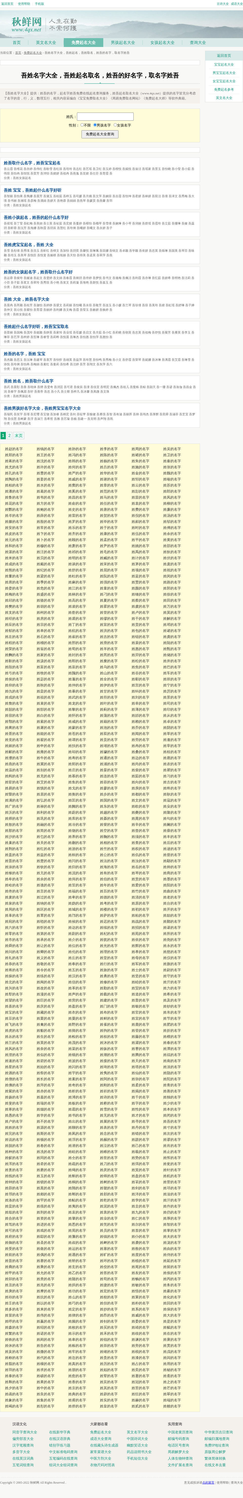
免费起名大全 (83, 42)
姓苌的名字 (140, 1182)
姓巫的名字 (77, 667)
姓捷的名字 (109, 1285)
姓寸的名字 (172, 1127)
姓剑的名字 (140, 1188)
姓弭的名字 (140, 1164)
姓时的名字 (140, 528)
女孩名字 (122, 125)
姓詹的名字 (14, 703)
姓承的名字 (45, 940)
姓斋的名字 (172, 1376)
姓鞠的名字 (109, 837)
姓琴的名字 (140, 873)
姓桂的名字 (172, 752)
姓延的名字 (172, 1261)
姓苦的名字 (140, 1388)
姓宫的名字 (140, 685)
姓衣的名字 (77, 1012)
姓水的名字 (45, 485)
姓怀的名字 (77, 715)
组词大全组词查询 (63, 1465)
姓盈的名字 (77, 1006)
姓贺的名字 (109, 516)
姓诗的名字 (109, 1097)
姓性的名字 (140, 1109)
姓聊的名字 (77, 1127)
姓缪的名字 (109, 619)
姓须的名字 (140, 837)
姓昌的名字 (77, 497)
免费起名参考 (224, 89)
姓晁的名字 (140, 818)
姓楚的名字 (45, 861)
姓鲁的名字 (14, 497)
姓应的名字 (14, 625)
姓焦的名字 (140, 667)
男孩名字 (102, 125)
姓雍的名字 (45, 752)
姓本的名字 (172, 1109)
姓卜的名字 (45, 540)
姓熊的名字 (14, 570)
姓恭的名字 (14, 964)
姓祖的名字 (45, 697)
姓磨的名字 (45, 1170)
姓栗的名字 (45, 1018)
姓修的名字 (109, 982)
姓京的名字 (77, 1388)
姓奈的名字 (45, 1049)
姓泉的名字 (14, 903)
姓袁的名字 (140, 503)
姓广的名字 (14, 806)
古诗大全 (223, 4)
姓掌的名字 (172, 1230)
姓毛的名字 (109, 552)
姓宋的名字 (109, 564)
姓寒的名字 (14, 1109)
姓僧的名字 (14, 1079)
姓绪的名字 (109, 1352)
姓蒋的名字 (14, 461)
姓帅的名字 (172, 867)
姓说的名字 (14, 1140)
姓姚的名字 (140, 546)
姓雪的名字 (109, 1109)
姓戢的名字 (140, 1152)
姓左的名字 (14, 637)
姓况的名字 (77, 873)
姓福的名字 (77, 891)
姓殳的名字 (172, 806)
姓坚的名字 (140, 976)
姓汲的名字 (45, 661)
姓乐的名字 (77, 528)
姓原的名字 (140, 903)
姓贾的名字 (140, 582)
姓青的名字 (172, 1085)
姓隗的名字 (77, 673)
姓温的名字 (14, 770)
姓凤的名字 (172, 497)
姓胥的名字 (14, 734)
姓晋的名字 (14, 861)
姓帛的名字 (172, 1012)
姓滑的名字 (109, 643)
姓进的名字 (45, 1224)
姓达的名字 (77, 927)
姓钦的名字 (45, 867)
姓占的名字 (140, 1364)
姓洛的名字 (14, 1200)
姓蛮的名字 (14, 1206)
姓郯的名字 (45, 1194)
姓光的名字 (109, 946)
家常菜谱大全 (100, 1452)
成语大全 (237, 4)
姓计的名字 (140, 558)
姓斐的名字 (14, 1103)
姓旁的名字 (140, 1346)
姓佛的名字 (14, 1085)
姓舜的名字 (14, 946)
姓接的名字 (109, 1061)
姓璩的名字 (109, 752)
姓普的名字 (140, 1000)
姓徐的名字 (172, 594)
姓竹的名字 (140, 891)
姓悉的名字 (77, 1224)
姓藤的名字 (140, 1037)
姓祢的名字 (14, 1297)
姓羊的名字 (109, 649)
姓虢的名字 (109, 1188)
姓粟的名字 (77, 1018)
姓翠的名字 (172, 1394)
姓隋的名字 (77, 1188)
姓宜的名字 (140, 1018)
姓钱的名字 (45, 449)
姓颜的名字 (140, 588)
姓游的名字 (77, 849)
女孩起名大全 (162, 42)
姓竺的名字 (109, 849)
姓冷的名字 (77, 825)
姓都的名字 (140, 794)
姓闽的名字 (45, 982)
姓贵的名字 (109, 1358)
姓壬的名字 (14, 1303)
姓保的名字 (172, 1309)
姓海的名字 (109, 867)
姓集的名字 (45, 1400)
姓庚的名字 (14, 1291)
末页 (19, 435)
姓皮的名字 (14, 534)
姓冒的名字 (14, 1315)
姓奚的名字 (77, 491)
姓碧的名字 (45, 1061)
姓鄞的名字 (172, 921)
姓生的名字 (45, 1037)
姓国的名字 (109, 800)
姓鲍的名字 (45, 509)
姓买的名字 (109, 1327)
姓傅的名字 (172, 528)
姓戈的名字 (77, 788)
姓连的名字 (109, 776)
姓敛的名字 (45, 1249)
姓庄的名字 (77, 770)
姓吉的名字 (109, 637)
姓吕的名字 (109, 467)
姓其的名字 (109, 1388)
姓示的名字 (77, 1333)
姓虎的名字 (14, 1030)
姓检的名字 (77, 1037)
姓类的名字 (45, 1279)
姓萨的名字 (109, 915)
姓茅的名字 (140, 564)
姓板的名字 (77, 1103)
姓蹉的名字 (140, 1140)
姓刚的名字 (109, 1085)
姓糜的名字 (109, 661)
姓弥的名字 (140, 1079)
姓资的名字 (45, 1218)
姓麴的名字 (14, 655)
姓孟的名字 (109, 540)
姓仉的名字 (140, 855)
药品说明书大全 (139, 1452)
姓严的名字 (77, 473)
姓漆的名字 (140, 1358)
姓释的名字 (14, 1382)
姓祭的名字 (45, 1073)
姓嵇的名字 (45, 921)
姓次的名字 (172, 1133)
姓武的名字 (77, 697)
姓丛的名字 (14, 1037)
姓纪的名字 (45, 570)
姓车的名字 (172, 673)
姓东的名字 (109, 806)
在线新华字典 (59, 1432)
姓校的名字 (109, 1297)
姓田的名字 (172, 600)
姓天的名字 (140, 1061)
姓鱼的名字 (77, 782)
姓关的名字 (45, 843)
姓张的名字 (172, 467)
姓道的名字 (140, 994)
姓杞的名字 (109, 934)
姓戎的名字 (14, 697)
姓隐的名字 (172, 1073)
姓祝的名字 (172, 570)
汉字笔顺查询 (23, 1445)
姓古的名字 (172, 782)
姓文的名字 (140, 800)
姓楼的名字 (109, 909)
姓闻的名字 (140, 734)
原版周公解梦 (215, 1452)
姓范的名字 (109, 491)
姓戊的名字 (172, 1352)
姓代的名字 (45, 1358)
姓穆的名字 (45, 546)
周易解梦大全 (178, 1452)
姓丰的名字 (172, 837)
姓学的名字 (45, 1115)
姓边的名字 (140, 758)
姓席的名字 (14, 582)
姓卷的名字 (45, 1146)
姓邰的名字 (140, 715)
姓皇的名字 (109, 1406)
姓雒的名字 (172, 1406)
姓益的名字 (45, 855)
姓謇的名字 (140, 1049)
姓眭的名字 (77, 1152)
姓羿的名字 (140, 655)
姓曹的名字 (45, 473)
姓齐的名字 (77, 534)
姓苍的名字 (77, 734)
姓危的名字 (45, 588)
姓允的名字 (45, 1273)
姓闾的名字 (172, 1358)
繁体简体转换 (215, 1458)
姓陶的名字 (14, 479)
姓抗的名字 (45, 1297)
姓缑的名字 (14, 873)
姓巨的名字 (45, 1000)
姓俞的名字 (77, 503)
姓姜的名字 (45, 479)
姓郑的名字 (14, 455)
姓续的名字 (109, 927)
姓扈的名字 (172, 758)
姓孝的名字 (140, 952)
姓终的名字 (172, 788)
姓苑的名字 (140, 934)
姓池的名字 (109, 728)
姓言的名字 (45, 891)
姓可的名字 (14, 1230)
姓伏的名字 (172, 558)
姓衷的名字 (109, 1212)
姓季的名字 (45, 582)
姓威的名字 (140, 1315)
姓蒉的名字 (14, 1170)
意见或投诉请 (199, 1482)
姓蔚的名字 (77, 812)
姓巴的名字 (172, 667)
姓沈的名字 (45, 461)
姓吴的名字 (172, 449)
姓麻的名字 (77, 582)
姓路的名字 (172, 582)
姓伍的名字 (140, 534)
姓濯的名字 (140, 1043)
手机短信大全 (137, 1458)
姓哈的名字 (14, 885)
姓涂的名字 (14, 867)
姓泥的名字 (109, 1206)
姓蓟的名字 (109, 709)
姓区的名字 (45, 909)
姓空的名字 (109, 831)
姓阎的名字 (14, 776)
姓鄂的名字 (14, 722)
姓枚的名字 (77, 1327)
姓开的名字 (172, 909)
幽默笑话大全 (137, 1445)
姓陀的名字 (172, 1079)
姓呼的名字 (14, 1321)
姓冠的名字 (140, 1382)
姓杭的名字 (77, 631)
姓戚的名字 (77, 479)
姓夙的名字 (77, 1133)
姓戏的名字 (45, 1230)
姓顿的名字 (45, 1140)
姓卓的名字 (172, 722)
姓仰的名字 (14, 685)
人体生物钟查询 (180, 1458)
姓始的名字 (45, 1067)
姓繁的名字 (14, 1333)
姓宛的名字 (14, 921)
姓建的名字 (109, 1000)
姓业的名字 (109, 1218)
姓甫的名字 (77, 1400)
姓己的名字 (140, 1146)
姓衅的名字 (109, 1243)
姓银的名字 (140, 1006)
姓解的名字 (172, 619)
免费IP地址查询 (217, 1445)
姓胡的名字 (45, 606)
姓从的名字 (172, 715)
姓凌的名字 (77, 606)
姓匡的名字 (77, 800)
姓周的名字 (140, 449)
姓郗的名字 (140, 679)
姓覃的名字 (45, 915)
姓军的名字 (140, 964)
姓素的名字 (77, 1079)
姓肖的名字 (172, 1146)
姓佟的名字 (14, 891)
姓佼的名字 (109, 1267)
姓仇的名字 (14, 691)
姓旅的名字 (109, 970)
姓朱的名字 (140, 461)
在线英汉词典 (23, 1458)
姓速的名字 (14, 1061)
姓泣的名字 (109, 1146)
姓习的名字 (172, 776)
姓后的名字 (172, 843)
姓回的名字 (172, 1303)
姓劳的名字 (140, 740)
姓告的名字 (45, 1346)
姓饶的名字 (77, 831)
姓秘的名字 (172, 1370)
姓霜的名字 (77, 1109)
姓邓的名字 (172, 625)
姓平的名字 (140, 540)
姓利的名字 (45, 812)
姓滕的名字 (14, 522)
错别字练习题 (59, 1445)
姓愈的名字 (77, 1376)
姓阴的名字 (172, 728)
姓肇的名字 (77, 1218)
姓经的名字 (14, 619)
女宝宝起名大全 (224, 81)
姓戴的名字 (45, 564)
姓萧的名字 (77, 546)
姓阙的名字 (77, 806)
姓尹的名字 (109, 546)
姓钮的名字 (140, 637)
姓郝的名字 (140, 522)
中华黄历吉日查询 (219, 1432)
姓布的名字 (109, 1012)
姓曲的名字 (172, 891)
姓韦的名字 (45, 497)
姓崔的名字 (77, 637)
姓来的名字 (45, 1309)
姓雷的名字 (77, 516)
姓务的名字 (172, 1285)
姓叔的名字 (77, 1243)
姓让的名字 (45, 946)
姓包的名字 (140, 631)
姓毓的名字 (172, 1327)
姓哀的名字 (77, 1212)
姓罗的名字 (77, 522)
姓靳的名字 (14, 661)
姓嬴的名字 (45, 1321)
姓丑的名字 (14, 1285)
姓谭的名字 (77, 740)
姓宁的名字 (172, 685)
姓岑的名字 (14, 516)
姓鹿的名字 (140, 1024)
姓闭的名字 (172, 1115)
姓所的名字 (172, 934)
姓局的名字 (14, 909)
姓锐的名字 (109, 1339)
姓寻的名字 (140, 1121)
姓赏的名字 (140, 879)
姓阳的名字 (172, 885)
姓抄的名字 (109, 1309)
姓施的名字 (140, 467)
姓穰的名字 (45, 1364)
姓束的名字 (45, 703)
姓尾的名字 (140, 1267)
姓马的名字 (109, 497)
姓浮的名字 (77, 1140)
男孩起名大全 (123, 42)
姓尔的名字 (140, 1224)
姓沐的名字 (109, 1043)
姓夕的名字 (14, 1388)
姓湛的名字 (14, 552)
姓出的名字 (77, 1121)
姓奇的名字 (77, 1085)
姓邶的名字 (109, 1194)
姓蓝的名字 (140, 576)
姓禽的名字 (45, 1024)
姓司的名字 (172, 703)
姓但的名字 (109, 1303)
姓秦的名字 (172, 461)
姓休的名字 (14, 1346)
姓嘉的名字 (45, 1097)
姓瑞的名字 (45, 1103)
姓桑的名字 (140, 752)
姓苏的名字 (172, 485)
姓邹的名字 (140, 479)
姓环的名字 (109, 1261)
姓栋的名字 (77, 1346)
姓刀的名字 (109, 1164)
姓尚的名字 (140, 764)
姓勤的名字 (109, 988)
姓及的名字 (172, 1000)
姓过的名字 (45, 897)
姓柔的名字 (140, 1085)
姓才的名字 (140, 1115)
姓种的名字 (14, 1152)
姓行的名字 (109, 964)
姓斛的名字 (77, 1176)
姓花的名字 (14, 503)
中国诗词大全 (137, 1439)
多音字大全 (21, 1452)
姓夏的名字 (109, 600)
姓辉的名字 (140, 946)
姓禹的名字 (140, 552)
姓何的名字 (77, 467)
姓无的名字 (109, 1115)
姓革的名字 (77, 988)
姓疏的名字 (77, 1164)
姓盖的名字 (14, 855)
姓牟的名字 (14, 879)
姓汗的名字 (172, 1200)
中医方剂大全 (100, 1458)
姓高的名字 (77, 600)
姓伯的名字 (109, 879)
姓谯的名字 (45, 885)
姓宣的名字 (109, 625)
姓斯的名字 (45, 1133)
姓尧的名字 (172, 940)
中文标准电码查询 (63, 1452)
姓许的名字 (45, 467)
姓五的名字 (77, 970)
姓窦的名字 (77, 485)
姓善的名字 (172, 1091)
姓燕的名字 (14, 764)
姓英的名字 (45, 1043)
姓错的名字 (140, 1133)
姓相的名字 (109, 843)
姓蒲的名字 (109, 715)
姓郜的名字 (45, 709)
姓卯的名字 (14, 1279)
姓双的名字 (109, 734)
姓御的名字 (14, 1243)
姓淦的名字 (172, 1194)
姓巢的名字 (14, 843)
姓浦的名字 (109, 764)
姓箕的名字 (140, 1170)
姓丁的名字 (77, 625)
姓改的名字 (45, 988)
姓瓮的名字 (172, 1164)
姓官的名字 (140, 1012)
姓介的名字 (77, 940)
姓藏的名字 (45, 1012)
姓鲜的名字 (109, 1018)
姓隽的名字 (109, 1073)
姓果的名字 (45, 1382)
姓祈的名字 (109, 1091)
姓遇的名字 (77, 1255)
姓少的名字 (172, 1103)
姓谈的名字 (77, 564)
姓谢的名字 (109, 479)
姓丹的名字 (140, 1127)
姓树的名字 (109, 1182)
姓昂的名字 (109, 1315)
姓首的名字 (140, 1230)
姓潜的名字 (77, 1146)
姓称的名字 (14, 1358)
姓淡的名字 (172, 1067)
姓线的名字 (14, 1176)
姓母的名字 (140, 958)
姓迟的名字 (109, 921)
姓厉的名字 (172, 691)
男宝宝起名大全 (224, 73)
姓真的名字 (77, 1364)
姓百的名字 (109, 891)
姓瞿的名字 (172, 770)
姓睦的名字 (140, 982)
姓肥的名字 (172, 1024)
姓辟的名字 (109, 1394)
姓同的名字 (45, 1158)
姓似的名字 (45, 1055)
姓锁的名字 (45, 1182)
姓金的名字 (140, 473)
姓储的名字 (172, 655)
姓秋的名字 (45, 685)
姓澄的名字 (14, 1055)
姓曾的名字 (140, 831)
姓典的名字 (77, 1394)
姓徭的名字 (45, 1206)
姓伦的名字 (77, 952)
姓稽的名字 (45, 643)
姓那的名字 (14, 831)
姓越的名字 (109, 812)
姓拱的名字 (77, 1285)
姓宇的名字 (77, 1073)
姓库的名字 (77, 818)
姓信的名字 (77, 982)
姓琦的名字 (109, 1067)
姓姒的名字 (109, 1370)
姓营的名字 (77, 1000)
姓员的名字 (109, 1230)
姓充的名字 (45, 776)
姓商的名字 (172, 873)
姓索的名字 (45, 722)
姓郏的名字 (77, 764)
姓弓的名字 (14, 673)
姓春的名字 (172, 1043)
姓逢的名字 (172, 740)
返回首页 (7, 4)
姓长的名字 (45, 1079)
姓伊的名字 (109, 685)
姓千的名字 (140, 1097)
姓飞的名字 (14, 1024)
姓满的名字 (14, 800)
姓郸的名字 (77, 1194)
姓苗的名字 (140, 497)
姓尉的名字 (172, 970)
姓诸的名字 (172, 631)
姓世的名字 (109, 1158)
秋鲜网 (34, 1482)
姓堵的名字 (109, 746)
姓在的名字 (172, 1333)
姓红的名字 (45, 849)
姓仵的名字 (172, 1206)
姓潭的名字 (172, 1049)
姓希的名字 (172, 994)
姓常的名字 (45, 528)
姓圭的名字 (140, 1206)
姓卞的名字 (45, 534)
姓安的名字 (14, 528)
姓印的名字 (172, 709)
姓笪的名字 (77, 885)
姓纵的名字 (109, 1049)
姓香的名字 (77, 1382)
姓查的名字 (140, 843)
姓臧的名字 (109, 558)
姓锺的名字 (140, 594)
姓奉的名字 (77, 964)
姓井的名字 (172, 661)
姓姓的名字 (14, 1127)
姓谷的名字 (140, 673)
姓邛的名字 (172, 1188)
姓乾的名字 (109, 1200)
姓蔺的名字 (14, 728)
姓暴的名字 (77, 691)
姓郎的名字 (172, 491)
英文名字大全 (137, 1432)
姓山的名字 (109, 673)
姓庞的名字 (172, 564)
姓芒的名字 (172, 1388)
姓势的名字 (140, 1158)
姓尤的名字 (14, 467)
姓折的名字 (172, 1030)
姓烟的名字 (45, 1109)
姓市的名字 (14, 940)
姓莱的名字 (140, 1297)
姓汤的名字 (172, 516)
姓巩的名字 (45, 818)
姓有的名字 (109, 873)
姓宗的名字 (45, 625)
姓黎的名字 (77, 709)
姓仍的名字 (172, 1212)
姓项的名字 (140, 570)
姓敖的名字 (14, 825)
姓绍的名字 (45, 1327)
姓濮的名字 (14, 758)
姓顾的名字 (77, 540)
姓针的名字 (172, 1170)
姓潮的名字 (109, 1055)
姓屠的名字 (45, 728)
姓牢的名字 (77, 1352)
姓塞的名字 (109, 1249)
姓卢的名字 (140, 612)
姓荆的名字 (14, 849)
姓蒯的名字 (77, 843)
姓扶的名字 (77, 746)
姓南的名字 (172, 1061)
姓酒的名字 (14, 1073)
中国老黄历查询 (180, 1432)
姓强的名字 (109, 582)
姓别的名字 (45, 770)
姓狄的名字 (172, 552)
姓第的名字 (45, 934)
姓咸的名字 (77, 722)
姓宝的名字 (14, 1012)
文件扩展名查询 (180, 1465)
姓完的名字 (14, 1133)
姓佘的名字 (45, 879)
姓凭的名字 (109, 1224)
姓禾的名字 (109, 1333)
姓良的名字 (45, 1394)
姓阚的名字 (172, 825)
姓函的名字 (14, 1394)
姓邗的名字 (14, 1194)
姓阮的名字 (109, 576)
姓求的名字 (45, 1370)
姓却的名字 (77, 752)
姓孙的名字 (77, 449)
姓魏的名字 (172, 473)
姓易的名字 (14, 788)
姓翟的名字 (45, 740)
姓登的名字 (140, 1030)
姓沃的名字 (14, 812)
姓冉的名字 (140, 746)
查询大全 (198, 42)
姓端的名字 (172, 1400)
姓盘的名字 (140, 1176)
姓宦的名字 (14, 782)
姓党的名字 (14, 740)
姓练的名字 (45, 976)
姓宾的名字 (109, 1382)
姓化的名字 (172, 1297)
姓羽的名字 (14, 1370)
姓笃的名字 (14, 1224)
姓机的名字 (172, 1176)
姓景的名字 (172, 697)
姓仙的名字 (140, 1073)
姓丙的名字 (172, 1279)
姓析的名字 (77, 1091)
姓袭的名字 (140, 1243)
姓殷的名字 (45, 522)
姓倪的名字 (140, 516)
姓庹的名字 (109, 1170)
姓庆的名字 (45, 1006)
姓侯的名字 (14, 679)
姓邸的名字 (45, 1236)
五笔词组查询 (23, 1465)
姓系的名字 (140, 1309)
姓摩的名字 (45, 1291)
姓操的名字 (14, 976)
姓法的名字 (109, 861)
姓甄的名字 (172, 649)
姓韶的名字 (14, 709)
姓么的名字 (77, 1297)
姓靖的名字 (140, 1327)
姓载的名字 (109, 994)
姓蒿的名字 (45, 1188)
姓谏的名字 (140, 1339)
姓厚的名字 (172, 1218)
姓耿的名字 (172, 794)
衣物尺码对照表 (102, 1465)
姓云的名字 (140, 485)
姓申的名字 (45, 746)
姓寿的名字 (77, 758)
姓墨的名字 (172, 879)
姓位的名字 (77, 946)
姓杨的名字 (109, 461)
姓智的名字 (172, 1224)
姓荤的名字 (109, 1376)
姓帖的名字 (77, 1200)
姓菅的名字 (172, 1182)
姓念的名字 (109, 1133)
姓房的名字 (45, 619)
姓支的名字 (14, 612)
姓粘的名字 (140, 915)
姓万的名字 (172, 606)
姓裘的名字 (77, 619)
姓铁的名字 (14, 1339)
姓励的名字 (172, 915)
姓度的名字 (140, 1255)
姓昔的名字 (14, 1261)
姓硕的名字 (45, 1376)
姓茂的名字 (77, 1043)
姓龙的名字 (77, 703)
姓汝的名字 (140, 861)
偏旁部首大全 (23, 1439)
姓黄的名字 (172, 540)
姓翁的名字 (45, 649)
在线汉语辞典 (59, 1439)
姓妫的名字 (77, 903)
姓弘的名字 (45, 800)
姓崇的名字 (109, 1346)
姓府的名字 (14, 1236)
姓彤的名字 (45, 1406)
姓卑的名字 (77, 897)
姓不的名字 (45, 1121)
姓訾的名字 (109, 825)
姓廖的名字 (109, 788)
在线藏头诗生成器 (104, 1445)
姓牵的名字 (45, 1164)
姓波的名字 (77, 1061)
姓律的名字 (77, 1315)
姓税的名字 (140, 1352)
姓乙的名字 (77, 1273)
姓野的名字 (77, 1024)
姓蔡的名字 (140, 600)
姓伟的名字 (45, 1315)
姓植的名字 (140, 1261)
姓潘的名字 (14, 491)
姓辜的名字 (14, 915)
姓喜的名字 (14, 1006)
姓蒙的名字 (77, 728)
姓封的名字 (77, 655)
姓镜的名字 (77, 1055)
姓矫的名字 (77, 1261)
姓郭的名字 (172, 588)
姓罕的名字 (45, 1200)
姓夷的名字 (77, 1206)
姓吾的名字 (172, 1121)
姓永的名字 (172, 946)
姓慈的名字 (172, 952)
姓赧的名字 (109, 1140)
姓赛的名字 (45, 1261)
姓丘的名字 (77, 958)
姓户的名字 (14, 1121)
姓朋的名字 (77, 1370)
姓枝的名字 (109, 1037)
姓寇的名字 (172, 800)
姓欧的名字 (140, 806)
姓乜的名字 (45, 837)
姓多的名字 (14, 1309)
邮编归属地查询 (217, 1439)
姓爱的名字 (140, 885)
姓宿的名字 (14, 715)
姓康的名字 (109, 534)
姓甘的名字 (109, 691)
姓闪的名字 (77, 1067)
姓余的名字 (172, 534)
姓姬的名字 (14, 746)
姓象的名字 (14, 1400)
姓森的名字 (14, 1327)
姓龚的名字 (172, 637)
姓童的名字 (109, 588)
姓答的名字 (109, 1273)
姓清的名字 (140, 897)
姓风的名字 (14, 1049)
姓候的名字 (77, 921)
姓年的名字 (109, 885)
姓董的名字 (14, 576)
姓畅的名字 (140, 1279)
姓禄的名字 (45, 806)
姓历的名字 (109, 1364)
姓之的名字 (172, 1382)
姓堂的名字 (109, 958)
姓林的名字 (77, 594)
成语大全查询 (100, 1439)
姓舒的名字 (77, 570)
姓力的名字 (172, 988)
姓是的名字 (172, 1321)
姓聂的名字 (109, 818)
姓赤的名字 (45, 1091)
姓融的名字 (45, 825)
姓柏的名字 (14, 485)
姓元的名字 (14, 540)
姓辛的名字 (140, 825)
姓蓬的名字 (77, 679)
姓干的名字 (140, 619)
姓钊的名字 (109, 1321)
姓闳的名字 (45, 1339)
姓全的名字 (109, 679)
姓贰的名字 (140, 1406)
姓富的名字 (45, 667)
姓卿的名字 (45, 952)
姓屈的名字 (109, 570)
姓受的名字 (14, 1249)
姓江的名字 (77, 588)
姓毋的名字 (172, 831)
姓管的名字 (109, 612)
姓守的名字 (172, 976)
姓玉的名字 (45, 1176)
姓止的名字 (172, 1152)
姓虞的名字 (140, 606)
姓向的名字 (140, 782)
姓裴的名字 (140, 643)
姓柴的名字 (140, 770)
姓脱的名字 (14, 1146)
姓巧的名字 (77, 1303)
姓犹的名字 (109, 940)
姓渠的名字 (77, 1049)
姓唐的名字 (109, 509)
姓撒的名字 (45, 1352)
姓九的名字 (140, 1212)
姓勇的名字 (109, 976)
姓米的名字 (14, 558)
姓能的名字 (45, 734)
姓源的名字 (45, 1127)
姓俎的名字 (14, 1212)
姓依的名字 (140, 940)
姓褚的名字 (140, 455)
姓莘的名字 (172, 734)
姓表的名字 (109, 1127)
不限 (85, 125)
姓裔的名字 (14, 1267)
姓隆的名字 (172, 812)
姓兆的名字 (45, 1285)
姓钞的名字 (172, 1006)
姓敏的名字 (140, 1285)
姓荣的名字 (14, 649)
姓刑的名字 (45, 1212)
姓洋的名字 (140, 1194)
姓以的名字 (45, 1303)
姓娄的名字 (14, 588)
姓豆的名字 (14, 1018)
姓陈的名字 (109, 455)
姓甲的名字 (14, 1273)
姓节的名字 (172, 1018)
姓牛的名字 (45, 758)
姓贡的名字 (109, 740)
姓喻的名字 (172, 479)
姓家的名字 (45, 655)
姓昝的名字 (77, 612)
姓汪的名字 (45, 552)
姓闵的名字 (172, 576)
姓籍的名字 (109, 722)
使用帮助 (24, 4)
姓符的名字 (109, 697)
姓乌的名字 (109, 667)
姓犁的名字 (14, 994)
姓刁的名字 (109, 594)
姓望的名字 (14, 1000)
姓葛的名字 (45, 491)
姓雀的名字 (109, 1024)
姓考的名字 (109, 903)
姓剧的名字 (77, 934)
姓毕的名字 (109, 522)
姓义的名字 (45, 958)
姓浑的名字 (14, 1164)
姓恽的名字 (172, 1158)
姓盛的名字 (45, 594)
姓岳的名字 (140, 867)
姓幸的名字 (140, 703)
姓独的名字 (172, 1097)
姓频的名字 (77, 1321)
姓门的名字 (109, 1006)
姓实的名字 (109, 1400)
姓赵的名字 (14, 449)
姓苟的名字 (109, 1279)
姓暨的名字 (14, 794)
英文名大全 (46, 42)
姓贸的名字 (140, 988)
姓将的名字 (14, 970)
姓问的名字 (14, 952)
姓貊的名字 (45, 1030)
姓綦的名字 (172, 1291)
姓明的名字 (77, 558)
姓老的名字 (172, 897)
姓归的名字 (77, 867)
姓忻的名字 (45, 927)
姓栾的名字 (45, 691)
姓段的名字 (14, 667)
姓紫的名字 (14, 1091)
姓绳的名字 (77, 1170)
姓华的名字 (109, 473)
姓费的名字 (140, 509)
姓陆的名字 (172, 643)
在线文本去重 (215, 1465)
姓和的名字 (14, 546)
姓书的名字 (77, 1115)
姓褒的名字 (172, 1339)
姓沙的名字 (14, 837)
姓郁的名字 (14, 631)
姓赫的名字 (140, 1400)
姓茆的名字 (14, 1188)
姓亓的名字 (172, 982)
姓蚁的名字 (14, 1158)
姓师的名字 (14, 818)
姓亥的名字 (14, 1352)
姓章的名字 (109, 485)
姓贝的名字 (45, 558)
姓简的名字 (45, 831)
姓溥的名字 (77, 1097)
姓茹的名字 (140, 776)
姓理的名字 (109, 952)
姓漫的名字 (45, 994)
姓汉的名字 (77, 976)
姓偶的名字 (45, 1255)
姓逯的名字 (172, 849)
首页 (17, 42)
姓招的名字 (140, 927)
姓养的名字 (77, 837)
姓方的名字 (45, 503)
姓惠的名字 (140, 649)
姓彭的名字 (140, 491)
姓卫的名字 (172, 455)
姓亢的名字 (45, 873)
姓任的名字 (109, 503)
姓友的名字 (140, 1273)
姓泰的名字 (14, 1376)
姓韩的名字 (77, 461)
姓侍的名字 (172, 1255)
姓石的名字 (45, 637)
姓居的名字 (45, 794)
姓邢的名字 (77, 643)
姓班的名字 (172, 679)
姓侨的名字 (77, 1406)
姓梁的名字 (45, 576)
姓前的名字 (14, 1255)
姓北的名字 (14, 982)
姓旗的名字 (172, 964)
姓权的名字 (140, 849)
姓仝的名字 (77, 1158)
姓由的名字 (172, 1249)
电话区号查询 (178, 1445)
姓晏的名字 (109, 770)
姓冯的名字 (77, 455)
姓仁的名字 (140, 1218)
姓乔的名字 (140, 728)
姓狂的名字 (140, 1394)
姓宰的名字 (172, 746)
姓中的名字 (45, 1388)
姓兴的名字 (14, 988)
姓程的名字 (14, 643)
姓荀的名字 (77, 649)
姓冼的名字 (45, 1152)
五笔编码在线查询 (63, 1458)
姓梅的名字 (14, 594)
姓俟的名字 (172, 1273)
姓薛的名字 (45, 516)
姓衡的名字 (77, 794)
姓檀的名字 (172, 1037)
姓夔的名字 (140, 812)
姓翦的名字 (14, 1364)
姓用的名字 (172, 1364)
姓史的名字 (77, 509)
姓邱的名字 (14, 600)
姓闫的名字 (77, 861)
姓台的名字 (172, 903)
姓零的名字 (14, 934)
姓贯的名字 (172, 1346)
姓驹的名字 (109, 1030)
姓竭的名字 (14, 1406)
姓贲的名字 (140, 625)
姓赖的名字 (140, 722)
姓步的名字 (109, 794)
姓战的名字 (140, 921)
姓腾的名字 (140, 1055)
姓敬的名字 (45, 964)
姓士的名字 (140, 970)
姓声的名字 (77, 994)
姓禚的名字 (172, 1055)
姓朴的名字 (140, 1303)
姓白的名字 (45, 715)
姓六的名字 (14, 927)
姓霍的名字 (109, 606)
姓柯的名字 (45, 612)
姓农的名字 (172, 764)
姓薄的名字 (140, 709)
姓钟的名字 (14, 1182)
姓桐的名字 (77, 1182)
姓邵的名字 (172, 546)
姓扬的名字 (14, 1097)
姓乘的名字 (45, 1267)
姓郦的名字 (14, 752)
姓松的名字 (140, 661)
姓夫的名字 (172, 1236)
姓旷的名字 (109, 1255)
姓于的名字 (109, 528)
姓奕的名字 (140, 1370)
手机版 (39, 4)
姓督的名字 (172, 855)
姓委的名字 (140, 1321)
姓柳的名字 (172, 503)
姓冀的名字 (45, 764)
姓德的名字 (109, 897)
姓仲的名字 (77, 685)
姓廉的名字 (172, 509)
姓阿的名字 (109, 1079)
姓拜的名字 (45, 1085)
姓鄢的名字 (172, 861)
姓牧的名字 (45, 673)
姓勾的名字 (172, 818)
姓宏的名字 (109, 1291)
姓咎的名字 (140, 1249)
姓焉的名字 (77, 1230)
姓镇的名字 (109, 1236)
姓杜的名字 (77, 576)
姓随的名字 (77, 1279)
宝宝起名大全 (224, 64)
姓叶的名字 (109, 703)
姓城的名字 (77, 909)
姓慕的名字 (77, 776)
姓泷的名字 (172, 1243)
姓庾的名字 (140, 788)
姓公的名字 (109, 855)
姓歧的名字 (140, 1333)
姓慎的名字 (45, 788)
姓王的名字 (45, 455)
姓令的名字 (45, 970)
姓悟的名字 (140, 1291)
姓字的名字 (140, 1103)
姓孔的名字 (14, 473)
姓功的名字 (77, 1291)
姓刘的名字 (140, 697)
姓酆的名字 (14, 509)
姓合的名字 (14, 1218)
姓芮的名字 (109, 655)
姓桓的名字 (77, 855)
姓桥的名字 (109, 1103)
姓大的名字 (172, 1315)
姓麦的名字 (14, 897)
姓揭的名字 (140, 1091)
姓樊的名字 (14, 606)
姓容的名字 (109, 782)
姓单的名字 (45, 631)
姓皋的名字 (77, 1339)
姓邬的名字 (172, 522)
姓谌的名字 (172, 927)
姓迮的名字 (77, 1358)
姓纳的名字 (45, 903)
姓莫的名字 (172, 612)
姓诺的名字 (45, 1333)
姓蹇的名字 (140, 1376)
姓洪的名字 (109, 631)
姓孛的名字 (140, 1200)
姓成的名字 (14, 564)
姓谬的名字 (172, 1140)
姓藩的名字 (77, 1236)
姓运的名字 (77, 1249)
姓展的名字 (109, 1121)
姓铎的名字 (109, 1176)
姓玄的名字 (77, 1267)
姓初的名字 (140, 909)
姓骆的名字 (45, 600)
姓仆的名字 (140, 1236)
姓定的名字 (77, 1309)
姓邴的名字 (77, 661)
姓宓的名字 (45, 679)
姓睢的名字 (109, 1152)
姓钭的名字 (140, 691)
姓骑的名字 (77, 1030)
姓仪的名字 (172, 958)
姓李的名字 (109, 449)
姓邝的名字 (77, 915)
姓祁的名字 (77, 552)
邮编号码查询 (178, 1439)
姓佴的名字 (77, 879)
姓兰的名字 (14, 1043)
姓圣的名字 (45, 1243)
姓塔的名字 (140, 1067)
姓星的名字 (14, 1067)
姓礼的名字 (14, 958)
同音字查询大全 (24, 1432)
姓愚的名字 (14, 1115)
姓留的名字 (172, 1267)
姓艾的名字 (45, 782)
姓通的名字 (109, 758)
